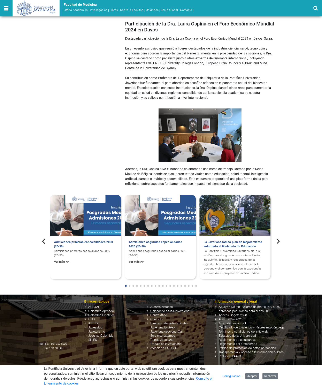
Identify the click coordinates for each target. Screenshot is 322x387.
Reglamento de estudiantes (237, 339)
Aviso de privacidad (232, 323)
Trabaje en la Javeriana (165, 344)
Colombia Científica (101, 315)
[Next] (277, 241)
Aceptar (252, 376)
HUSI (91, 319)
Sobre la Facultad (132, 10)
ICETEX (93, 323)
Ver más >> (61, 261)
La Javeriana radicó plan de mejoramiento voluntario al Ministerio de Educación (233, 244)
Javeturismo (96, 331)
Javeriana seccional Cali (166, 331)
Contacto (186, 10)
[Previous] (44, 241)
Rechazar (270, 376)
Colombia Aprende (101, 311)
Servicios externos (162, 335)
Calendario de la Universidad (170, 311)
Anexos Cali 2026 (230, 319)
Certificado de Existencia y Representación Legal (252, 327)
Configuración (231, 376)
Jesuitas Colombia (100, 335)
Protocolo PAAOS (230, 356)
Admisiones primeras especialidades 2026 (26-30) (83, 244)
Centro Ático (158, 315)
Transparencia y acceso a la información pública (251, 352)
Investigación (98, 10)
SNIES (92, 339)
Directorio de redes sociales (169, 323)
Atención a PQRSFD (163, 348)
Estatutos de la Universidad (237, 335)
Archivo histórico (161, 307)
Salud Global (169, 10)
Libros (114, 10)
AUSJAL (94, 307)
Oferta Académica (76, 10)
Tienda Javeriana (161, 339)
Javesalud (95, 327)
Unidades (152, 10)
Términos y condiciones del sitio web (243, 331)
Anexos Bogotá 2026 (233, 315)
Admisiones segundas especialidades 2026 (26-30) (155, 244)
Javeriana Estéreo (162, 327)
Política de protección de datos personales (247, 348)
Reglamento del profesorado (238, 344)
